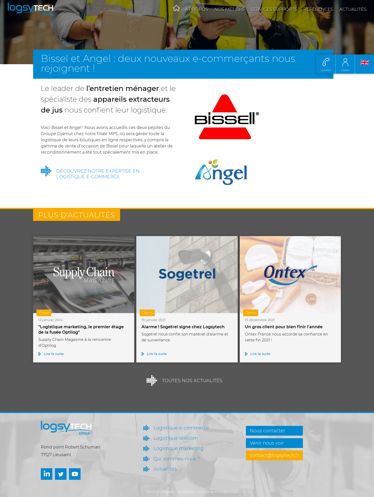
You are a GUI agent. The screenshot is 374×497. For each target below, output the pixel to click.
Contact (326, 70)
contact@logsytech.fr (274, 455)
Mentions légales (160, 492)
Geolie (345, 70)
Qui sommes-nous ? (177, 459)
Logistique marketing (179, 448)
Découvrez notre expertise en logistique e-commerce (98, 174)
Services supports (274, 9)
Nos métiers (229, 9)
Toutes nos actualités (192, 380)
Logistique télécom (176, 438)
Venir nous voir (267, 443)
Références (318, 9)
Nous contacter (267, 431)
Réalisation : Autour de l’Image (202, 492)
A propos (196, 9)
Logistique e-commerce (181, 428)
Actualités (352, 9)
